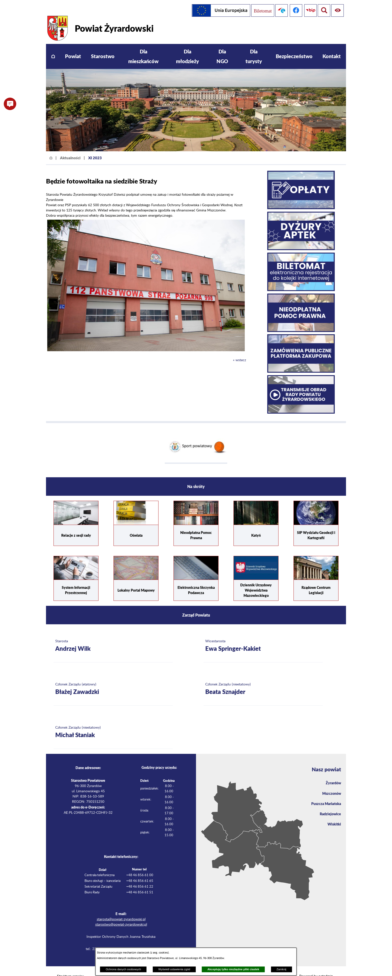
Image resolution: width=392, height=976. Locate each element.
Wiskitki (333, 817)
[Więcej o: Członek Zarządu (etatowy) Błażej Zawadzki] (113, 678)
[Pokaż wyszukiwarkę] (337, 10)
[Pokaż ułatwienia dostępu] (323, 10)
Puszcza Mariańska (324, 795)
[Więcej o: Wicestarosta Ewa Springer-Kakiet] (263, 635)
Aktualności (70, 147)
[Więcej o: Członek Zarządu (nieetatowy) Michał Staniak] (113, 721)
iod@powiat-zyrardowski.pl (135, 938)
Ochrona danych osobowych (123, 969)
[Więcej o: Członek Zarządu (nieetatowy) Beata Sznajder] (263, 678)
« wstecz (239, 349)
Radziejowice (329, 806)
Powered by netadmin (316, 966)
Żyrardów (332, 773)
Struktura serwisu (70, 966)
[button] (146, 339)
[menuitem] (53, 46)
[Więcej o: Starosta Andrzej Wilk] (113, 635)
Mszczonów (330, 784)
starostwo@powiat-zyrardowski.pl (121, 914)
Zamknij (281, 969)
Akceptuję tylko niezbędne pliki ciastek (233, 969)
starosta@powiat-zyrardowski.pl (121, 909)
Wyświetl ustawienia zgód (174, 969)
